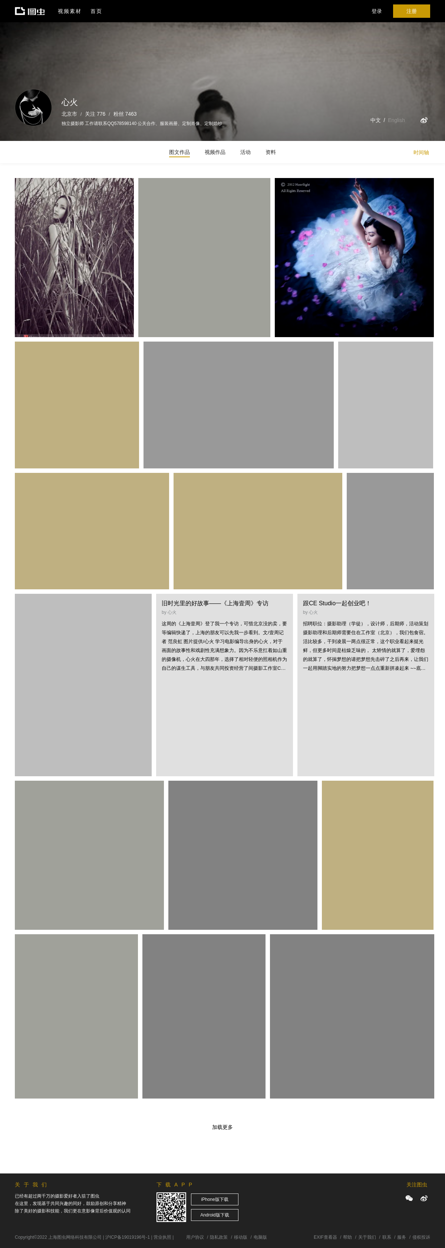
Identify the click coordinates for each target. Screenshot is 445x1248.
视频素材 (70, 11)
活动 (245, 152)
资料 (271, 152)
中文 (375, 120)
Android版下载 (214, 1215)
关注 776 (95, 114)
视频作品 (215, 152)
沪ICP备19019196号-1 (127, 1237)
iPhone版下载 (214, 1199)
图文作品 (179, 152)
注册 (411, 11)
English (396, 120)
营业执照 (162, 1237)
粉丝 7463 (125, 114)
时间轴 (421, 152)
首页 (96, 11)
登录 (377, 11)
